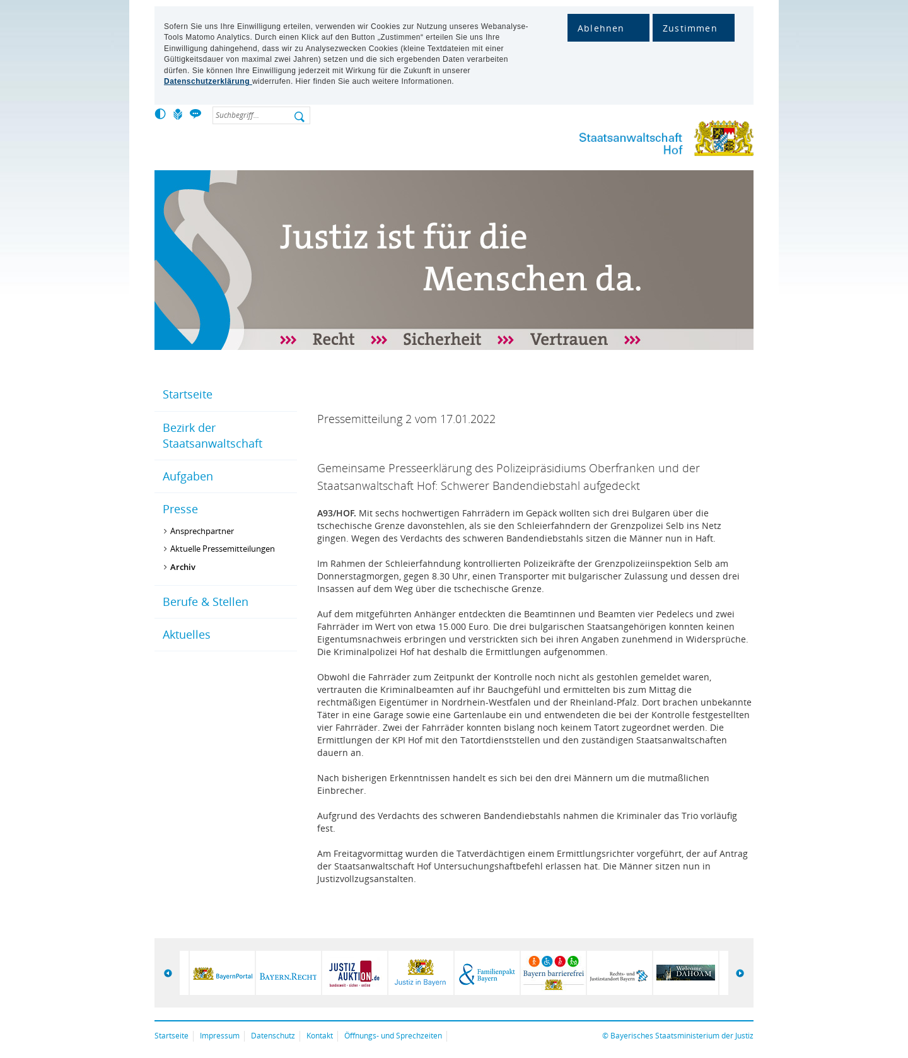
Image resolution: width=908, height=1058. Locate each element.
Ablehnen (601, 28)
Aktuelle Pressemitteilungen (222, 548)
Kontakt (319, 1035)
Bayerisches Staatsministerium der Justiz (682, 1035)
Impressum (220, 1035)
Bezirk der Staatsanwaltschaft (212, 435)
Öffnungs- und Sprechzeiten (393, 1035)
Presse (180, 508)
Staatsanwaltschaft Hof (643, 140)
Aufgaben (188, 476)
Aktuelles (187, 634)
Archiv (182, 567)
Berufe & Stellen (205, 601)
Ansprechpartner (202, 531)
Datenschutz (273, 1035)
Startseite (187, 394)
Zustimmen (690, 28)
